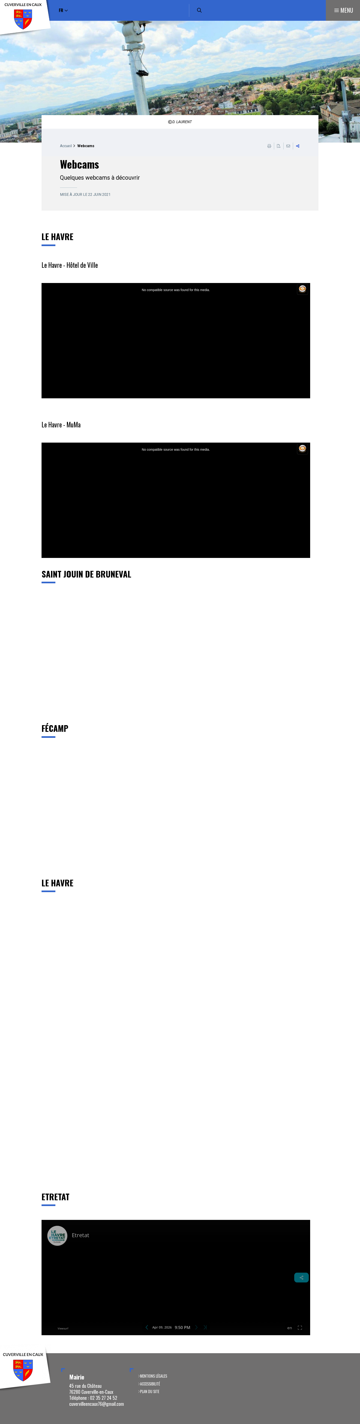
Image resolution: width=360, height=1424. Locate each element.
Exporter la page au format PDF (278, 146)
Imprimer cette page (269, 146)
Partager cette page (297, 146)
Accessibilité (150, 1384)
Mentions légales (153, 1376)
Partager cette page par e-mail (288, 146)
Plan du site (149, 1391)
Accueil (66, 146)
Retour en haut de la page (350, 1353)
